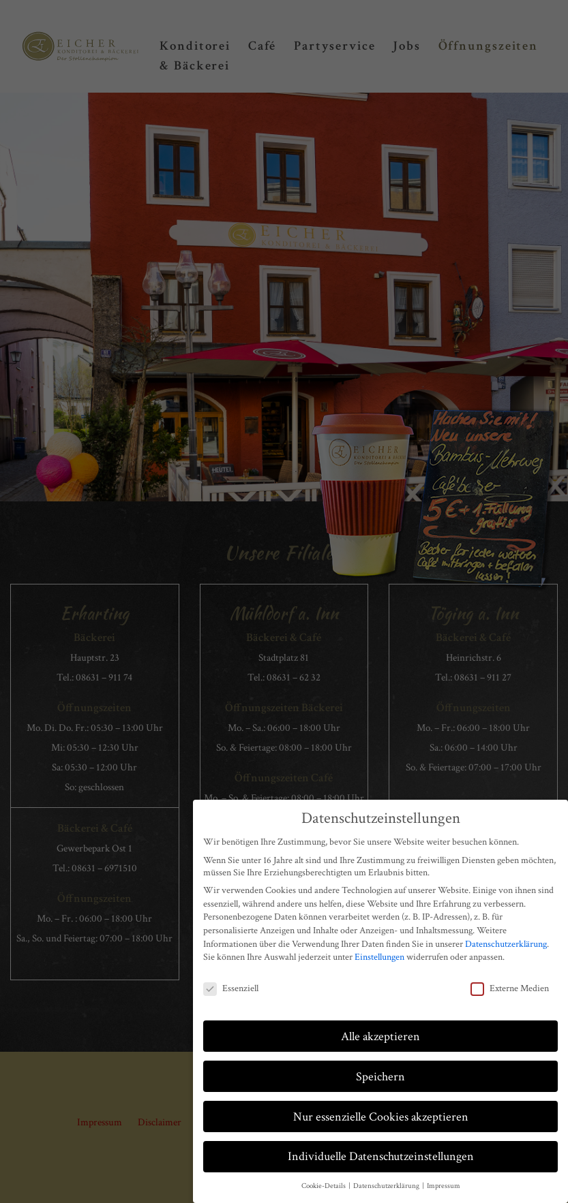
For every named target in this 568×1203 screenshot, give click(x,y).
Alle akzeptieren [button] (380, 1035)
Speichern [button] (380, 1075)
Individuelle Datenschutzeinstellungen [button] (381, 1155)
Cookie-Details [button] (324, 1185)
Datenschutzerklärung (506, 943)
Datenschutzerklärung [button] (387, 1185)
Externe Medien (509, 987)
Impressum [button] (443, 1185)
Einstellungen (379, 956)
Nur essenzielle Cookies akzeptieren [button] (380, 1115)
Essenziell (230, 987)
